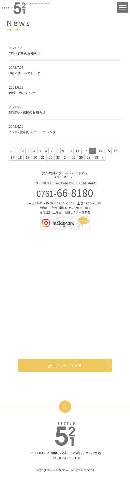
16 (115, 150)
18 (20, 157)
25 (73, 157)
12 (85, 150)
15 (108, 150)
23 (58, 157)
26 (81, 157)
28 (96, 157)
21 (43, 157)
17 (12, 157)
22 (50, 157)
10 (70, 150)
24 (66, 157)
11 (77, 150)
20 (35, 157)
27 (88, 157)
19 (27, 157)
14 (100, 150)
